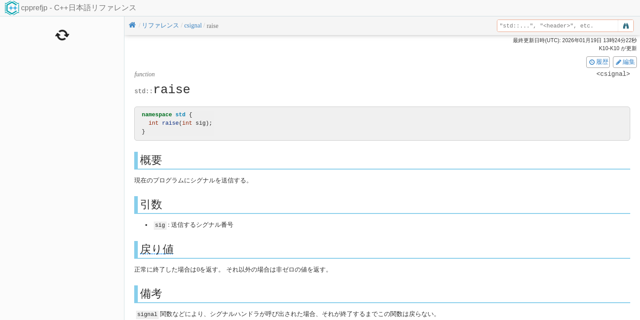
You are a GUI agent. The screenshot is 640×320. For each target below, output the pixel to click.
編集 (625, 61)
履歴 (598, 61)
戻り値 (157, 249)
